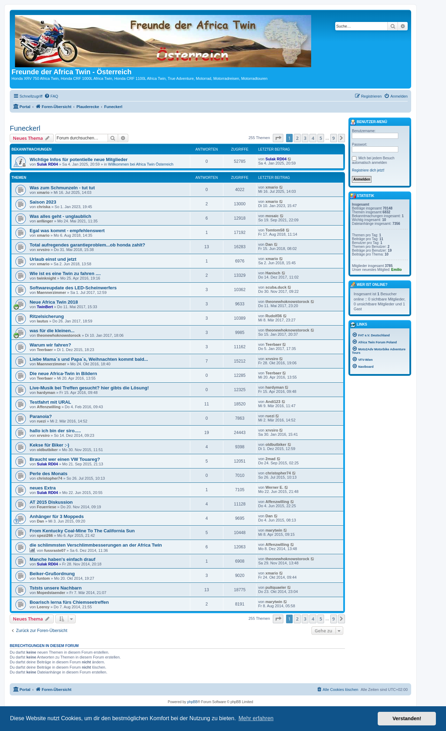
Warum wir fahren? (50, 345)
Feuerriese (46, 507)
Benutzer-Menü (368, 122)
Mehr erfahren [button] (256, 718)
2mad (271, 459)
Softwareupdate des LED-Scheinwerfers (73, 287)
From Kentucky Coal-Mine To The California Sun (82, 530)
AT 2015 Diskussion (51, 502)
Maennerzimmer (51, 292)
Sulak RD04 (47, 164)
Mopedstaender (51, 593)
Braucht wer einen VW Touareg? (65, 459)
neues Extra (43, 487)
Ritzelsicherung (47, 316)
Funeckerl (25, 128)
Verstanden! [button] (407, 718)
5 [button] (321, 138)
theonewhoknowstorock (287, 301)
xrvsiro (43, 250)
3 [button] (305, 138)
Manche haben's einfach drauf (62, 559)
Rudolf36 (274, 316)
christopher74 (49, 478)
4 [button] (313, 138)
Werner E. (274, 487)
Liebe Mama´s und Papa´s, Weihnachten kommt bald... (89, 359)
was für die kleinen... (52, 330)
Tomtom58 (275, 230)
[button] (278, 138)
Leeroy (43, 607)
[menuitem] (51, 96)
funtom (43, 578)
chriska (44, 207)
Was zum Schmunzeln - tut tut (62, 187)
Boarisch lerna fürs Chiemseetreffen (69, 602)
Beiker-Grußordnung (52, 573)
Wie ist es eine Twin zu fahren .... (65, 273)
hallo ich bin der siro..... (55, 430)
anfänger (45, 221)
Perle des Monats (48, 473)
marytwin (274, 530)
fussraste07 (55, 550)
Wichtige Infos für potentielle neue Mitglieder (79, 159)
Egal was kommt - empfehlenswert (67, 230)
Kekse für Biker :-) (49, 445)
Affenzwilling (49, 407)
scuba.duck (276, 287)
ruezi (41, 421)
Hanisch (273, 273)
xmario (43, 192)
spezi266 (45, 535)
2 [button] (297, 138)
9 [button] (333, 138)
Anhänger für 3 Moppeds (57, 516)
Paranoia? (41, 416)
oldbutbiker (47, 450)
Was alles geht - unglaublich (60, 216)
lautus (42, 321)
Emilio (396, 270)
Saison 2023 (43, 202)
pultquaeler (276, 587)
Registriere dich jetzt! (368, 170)
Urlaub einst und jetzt (53, 259)
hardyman (46, 392)
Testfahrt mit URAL (50, 402)
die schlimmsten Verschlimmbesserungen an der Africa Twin (96, 545)
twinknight (46, 278)
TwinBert (45, 307)
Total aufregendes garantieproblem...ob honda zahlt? (87, 245)
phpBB (192, 702)
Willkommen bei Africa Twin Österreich (140, 164)
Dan (269, 244)
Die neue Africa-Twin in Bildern (63, 373)
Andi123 (273, 401)
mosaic (272, 216)
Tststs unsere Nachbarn (56, 588)
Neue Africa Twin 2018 (54, 302)
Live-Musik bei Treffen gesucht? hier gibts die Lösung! (89, 387)
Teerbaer (45, 350)
